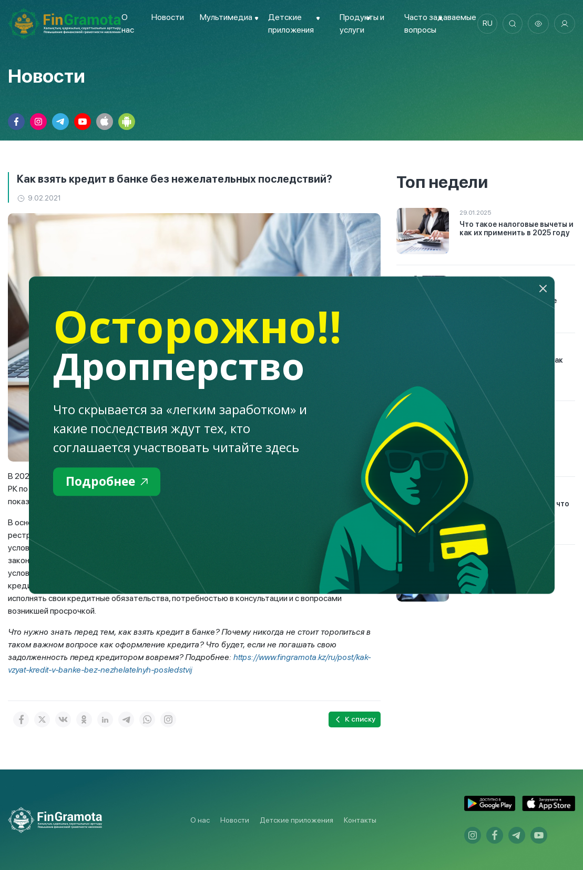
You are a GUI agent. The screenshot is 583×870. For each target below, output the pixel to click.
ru (486, 23)
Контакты (360, 820)
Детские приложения (296, 820)
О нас (200, 820)
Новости (167, 17)
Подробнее (108, 482)
